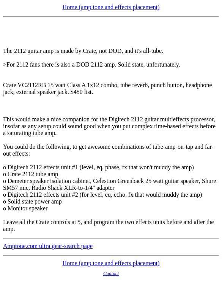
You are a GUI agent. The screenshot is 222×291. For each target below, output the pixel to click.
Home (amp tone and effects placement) (110, 7)
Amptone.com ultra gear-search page (48, 246)
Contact (111, 273)
